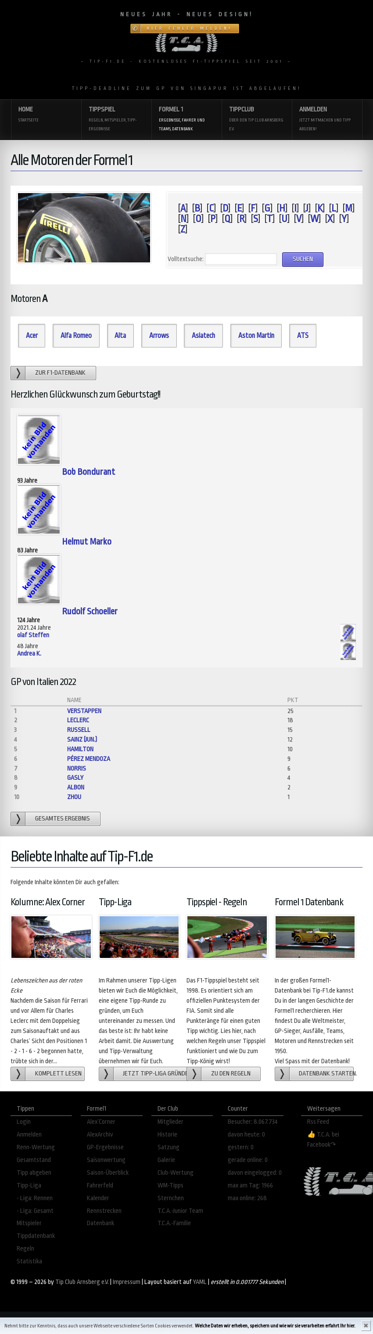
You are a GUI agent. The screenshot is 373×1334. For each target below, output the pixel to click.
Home (46, 115)
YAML (200, 1282)
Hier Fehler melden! (189, 28)
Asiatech (203, 336)
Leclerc (78, 720)
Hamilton (80, 749)
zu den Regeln (231, 1073)
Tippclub (256, 119)
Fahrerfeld (100, 1185)
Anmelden (327, 119)
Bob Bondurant (88, 472)
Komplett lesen (58, 1073)
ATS (302, 336)
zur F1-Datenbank (60, 373)
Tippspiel (116, 119)
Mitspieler (29, 1223)
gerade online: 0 (248, 1160)
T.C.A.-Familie (174, 1223)
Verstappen (84, 711)
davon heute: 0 (246, 1134)
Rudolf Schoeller (90, 611)
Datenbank (100, 1223)
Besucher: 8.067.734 (253, 1122)
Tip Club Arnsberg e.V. (82, 1282)
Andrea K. (29, 653)
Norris (76, 768)
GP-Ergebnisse (105, 1147)
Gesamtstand (34, 1160)
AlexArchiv (100, 1134)
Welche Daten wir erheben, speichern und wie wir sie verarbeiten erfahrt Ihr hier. (275, 1326)
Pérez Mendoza (88, 759)
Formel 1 (186, 119)
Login (24, 1122)
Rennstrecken (104, 1211)
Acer (32, 336)
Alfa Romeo (76, 336)
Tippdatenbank (36, 1236)
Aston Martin (256, 336)
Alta (120, 336)
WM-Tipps (170, 1185)
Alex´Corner (101, 1122)
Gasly (75, 778)
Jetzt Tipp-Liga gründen (155, 1073)
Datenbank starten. (326, 1073)
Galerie (166, 1160)
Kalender (98, 1198)
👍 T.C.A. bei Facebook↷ (323, 1139)
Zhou (74, 797)
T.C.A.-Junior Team (180, 1211)
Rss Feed (318, 1122)
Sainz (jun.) (82, 739)
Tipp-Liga (29, 1185)
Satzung (168, 1147)
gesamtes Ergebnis (62, 818)
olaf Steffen (33, 635)
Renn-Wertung (36, 1147)
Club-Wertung (176, 1172)
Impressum (126, 1282)
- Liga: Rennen (35, 1198)
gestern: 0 (241, 1147)
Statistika (29, 1261)
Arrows (159, 336)
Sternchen (171, 1198)
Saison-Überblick (108, 1172)
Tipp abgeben (34, 1172)
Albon (75, 787)
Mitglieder (170, 1122)
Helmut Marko (86, 542)
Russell (78, 730)
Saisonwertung (106, 1160)
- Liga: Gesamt (35, 1211)
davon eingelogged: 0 (255, 1172)
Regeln (25, 1248)
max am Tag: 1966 (250, 1185)
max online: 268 (247, 1198)
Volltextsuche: (186, 259)
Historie (167, 1134)
